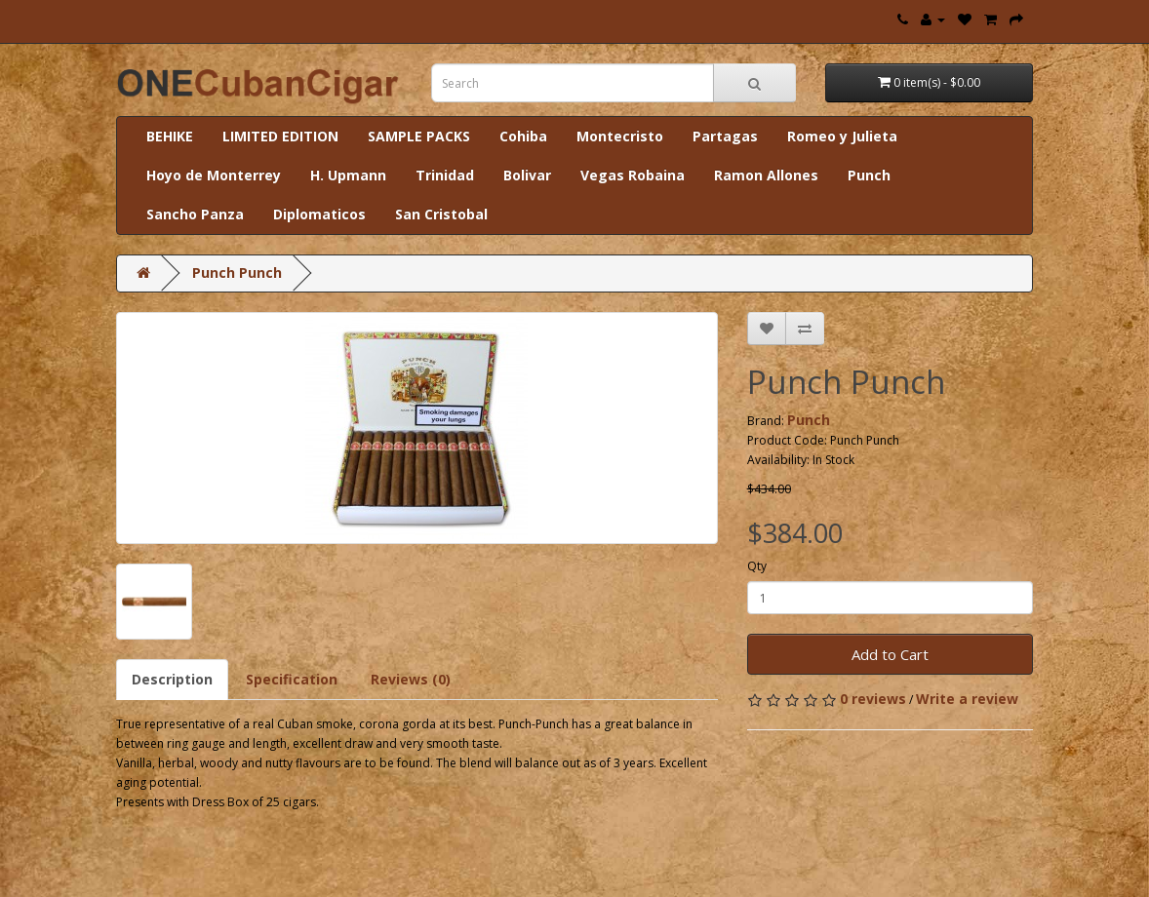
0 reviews (873, 698)
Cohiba (523, 136)
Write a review (967, 698)
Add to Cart (890, 654)
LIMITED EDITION (280, 136)
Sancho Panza (195, 214)
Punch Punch (237, 272)
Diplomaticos (319, 214)
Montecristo (619, 136)
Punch (869, 175)
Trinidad (445, 175)
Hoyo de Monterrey (213, 175)
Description (172, 679)
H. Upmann (348, 175)
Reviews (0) (411, 679)
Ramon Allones (766, 175)
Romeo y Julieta (842, 136)
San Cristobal (441, 214)
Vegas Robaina (632, 175)
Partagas (725, 136)
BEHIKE (169, 136)
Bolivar (527, 175)
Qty (757, 566)
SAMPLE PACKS (419, 136)
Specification (291, 679)
